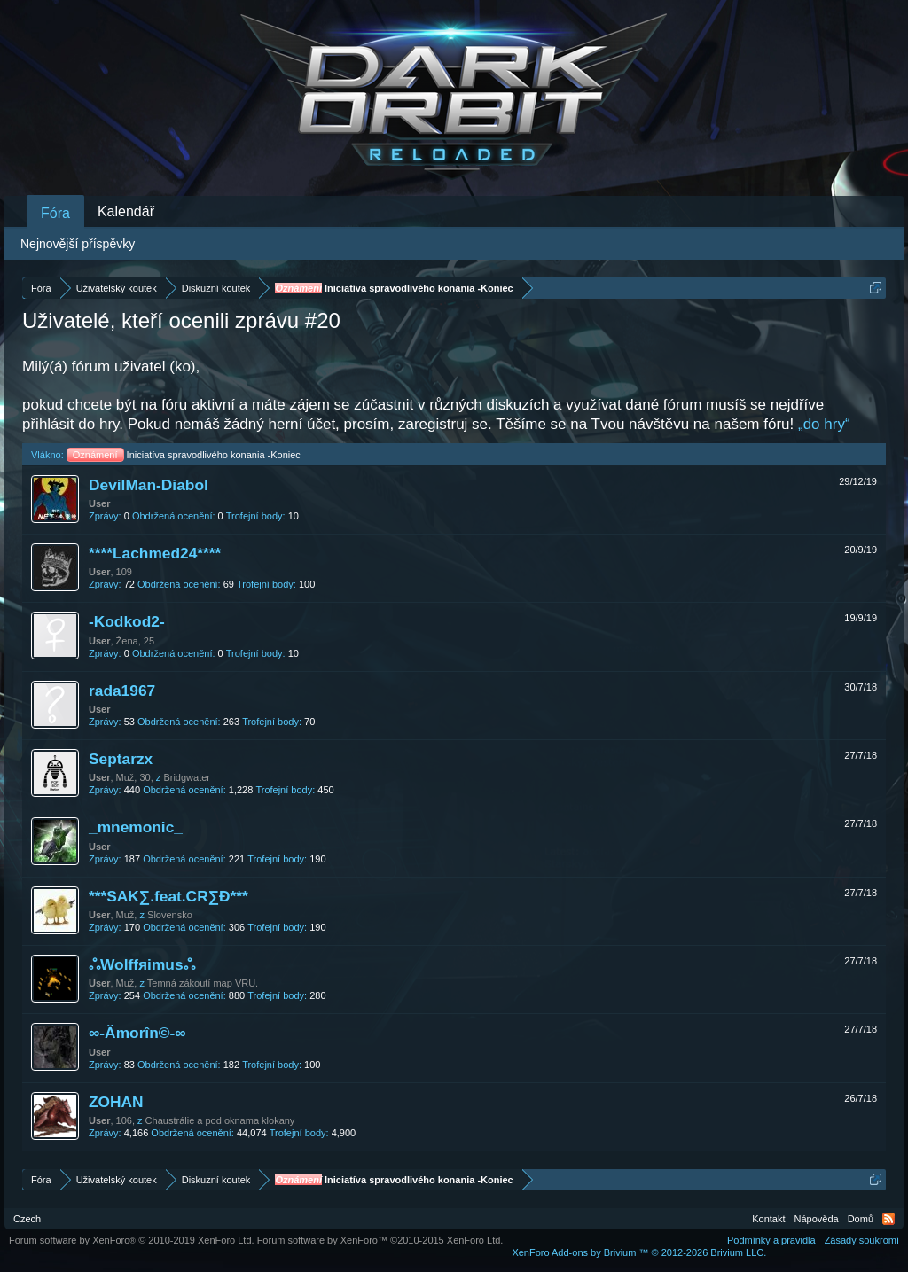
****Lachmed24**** (155, 553)
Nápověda (816, 1218)
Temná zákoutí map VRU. (202, 983)
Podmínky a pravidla (771, 1240)
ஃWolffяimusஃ (142, 964)
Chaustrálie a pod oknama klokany (220, 1120)
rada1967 (122, 690)
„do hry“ (824, 424)
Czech (27, 1218)
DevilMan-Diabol (148, 485)
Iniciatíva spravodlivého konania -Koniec (184, 454)
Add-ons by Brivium (639, 1252)
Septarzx (121, 759)
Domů (860, 1218)
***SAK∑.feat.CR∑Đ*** (168, 896)
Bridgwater (186, 777)
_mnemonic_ (136, 827)
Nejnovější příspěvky (77, 244)
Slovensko (169, 914)
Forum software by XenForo (131, 1240)
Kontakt (768, 1218)
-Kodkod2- (127, 621)
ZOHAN (116, 1102)
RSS (888, 1219)
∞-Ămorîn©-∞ (137, 1033)
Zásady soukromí (862, 1240)
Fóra (55, 213)
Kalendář (126, 211)
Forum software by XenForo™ (380, 1240)
